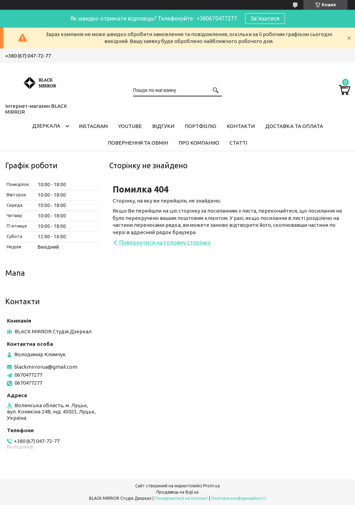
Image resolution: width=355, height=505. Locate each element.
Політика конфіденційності (238, 498)
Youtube (130, 126)
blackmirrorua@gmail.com (45, 367)
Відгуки (163, 126)
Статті (238, 143)
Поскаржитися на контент (181, 498)
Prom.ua (211, 485)
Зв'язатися (265, 18)
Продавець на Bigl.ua (177, 492)
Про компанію (199, 143)
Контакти (241, 126)
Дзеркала (46, 126)
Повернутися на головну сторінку (164, 242)
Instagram (93, 126)
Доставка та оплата (294, 126)
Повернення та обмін (138, 143)
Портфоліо (200, 126)
